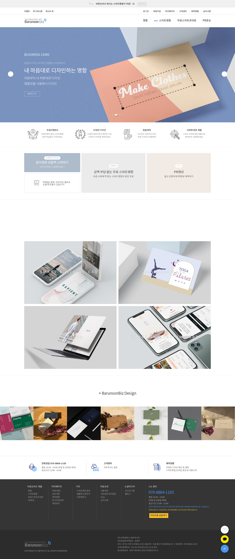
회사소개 (49, 11)
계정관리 (56, 503)
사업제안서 (81, 497)
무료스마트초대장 (186, 20)
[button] (113, 115)
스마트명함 (165, 20)
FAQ (103, 497)
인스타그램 (130, 491)
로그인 (146, 11)
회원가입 (157, 11)
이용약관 (104, 491)
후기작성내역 (58, 500)
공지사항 (207, 11)
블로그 (128, 494)
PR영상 (207, 20)
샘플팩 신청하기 (83, 494)
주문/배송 (56, 491)
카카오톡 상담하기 (158, 515)
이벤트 (27, 11)
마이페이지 (170, 11)
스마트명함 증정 (83, 491)
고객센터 (183, 11)
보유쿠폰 (56, 494)
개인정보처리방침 (108, 494)
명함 (145, 20)
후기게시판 (38, 11)
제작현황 (195, 11)
